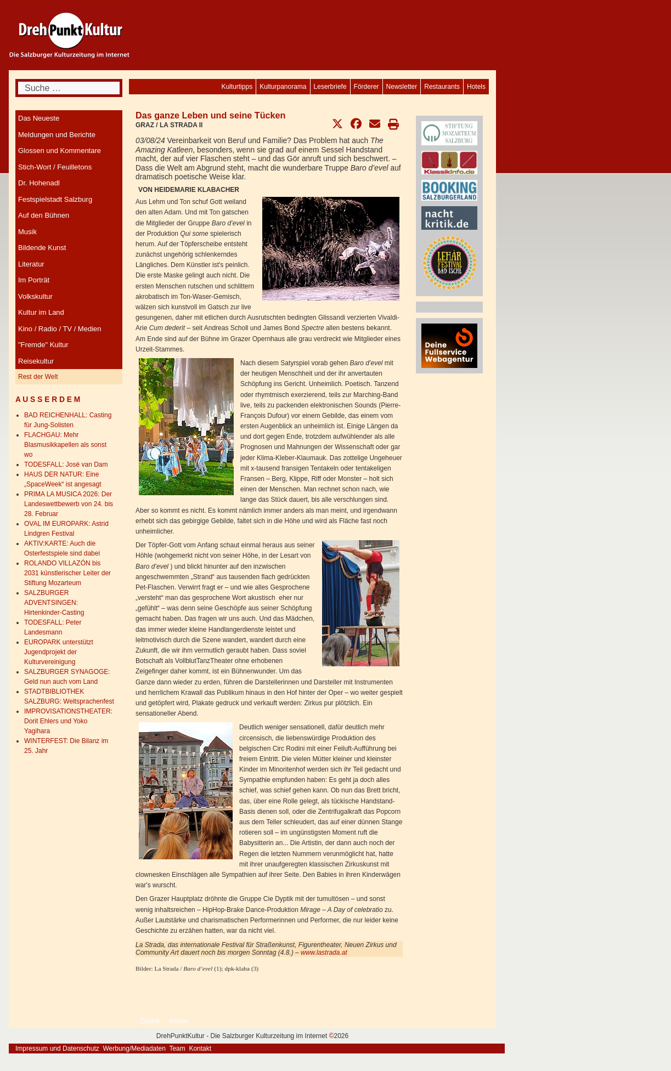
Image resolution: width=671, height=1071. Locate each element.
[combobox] (69, 88)
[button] (337, 123)
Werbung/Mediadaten (134, 1048)
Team (177, 1048)
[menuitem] (476, 86)
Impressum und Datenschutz (57, 1048)
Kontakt (200, 1048)
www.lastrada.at (324, 952)
